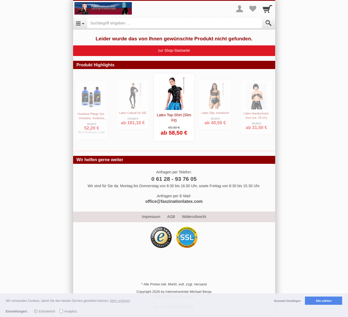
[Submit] (268, 23)
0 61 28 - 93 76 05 (173, 179)
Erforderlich (47, 311)
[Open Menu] (80, 23)
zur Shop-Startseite (174, 50)
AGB (171, 217)
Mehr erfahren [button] (120, 301)
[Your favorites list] (253, 8)
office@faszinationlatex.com (174, 201)
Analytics (70, 311)
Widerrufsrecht (194, 217)
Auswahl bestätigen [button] (287, 300)
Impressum (151, 217)
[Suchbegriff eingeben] (174, 23)
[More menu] (239, 8)
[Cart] (267, 8)
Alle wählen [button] (324, 300)
